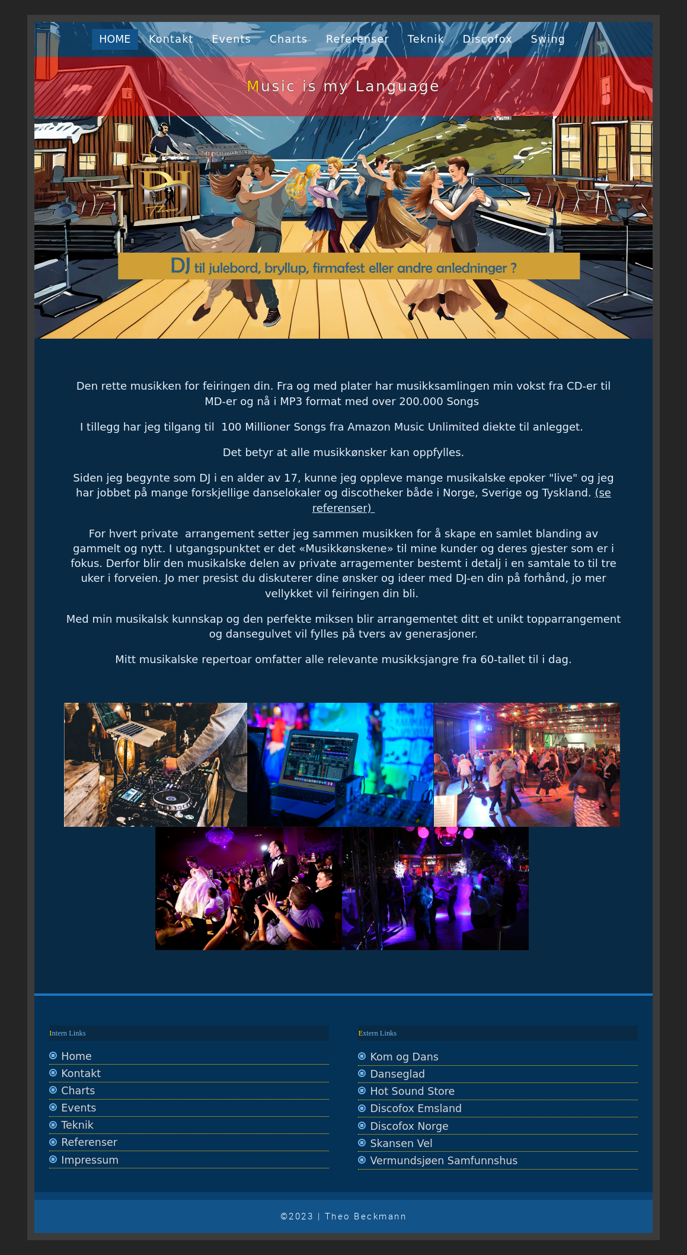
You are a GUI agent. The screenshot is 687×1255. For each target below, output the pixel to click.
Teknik (426, 39)
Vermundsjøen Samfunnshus (443, 1161)
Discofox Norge (409, 1126)
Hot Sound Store (412, 1091)
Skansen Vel (401, 1143)
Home (114, 39)
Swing (548, 39)
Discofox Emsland (416, 1108)
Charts (289, 39)
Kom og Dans (404, 1057)
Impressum (90, 1160)
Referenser (357, 39)
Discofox (488, 39)
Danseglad (397, 1074)
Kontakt (171, 39)
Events (231, 39)
